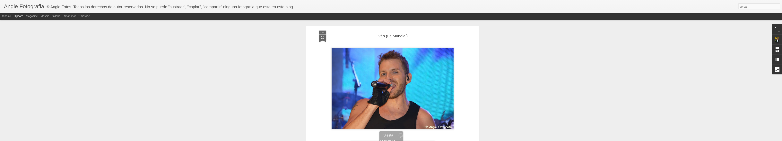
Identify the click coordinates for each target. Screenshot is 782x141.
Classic (6, 16)
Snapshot (70, 16)
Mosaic (44, 16)
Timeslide (84, 16)
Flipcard (18, 16)
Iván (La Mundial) (393, 36)
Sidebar (56, 16)
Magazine (32, 16)
